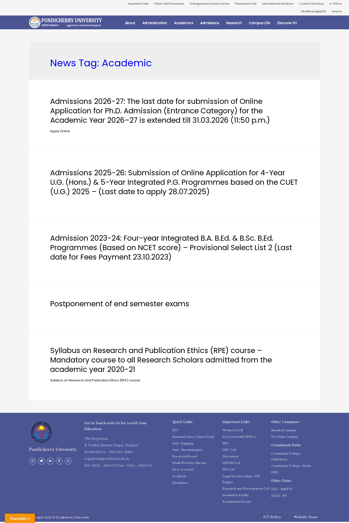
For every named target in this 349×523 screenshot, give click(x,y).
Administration (154, 24)
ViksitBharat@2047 (311, 12)
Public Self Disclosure (164, 4)
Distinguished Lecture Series (205, 4)
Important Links (132, 4)
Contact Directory (311, 4)
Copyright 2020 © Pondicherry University (59, 518)
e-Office (336, 4)
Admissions (209, 24)
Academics (183, 24)
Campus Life (259, 24)
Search (336, 12)
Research (234, 24)
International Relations (276, 4)
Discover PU (287, 24)
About (130, 24)
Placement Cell (243, 4)
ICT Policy (272, 518)
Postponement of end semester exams (119, 305)
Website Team (305, 518)
